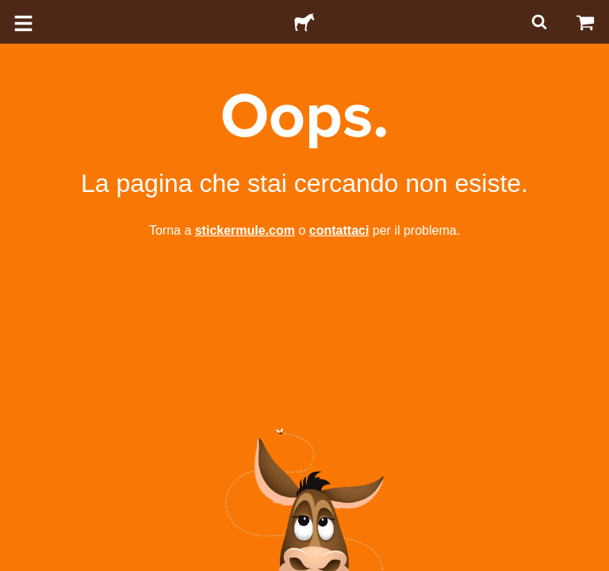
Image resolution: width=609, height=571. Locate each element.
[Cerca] (537, 22)
